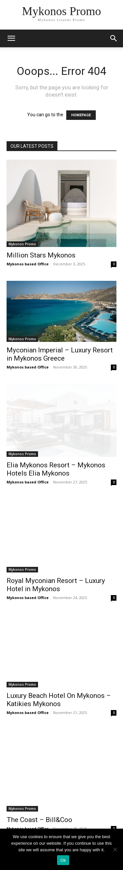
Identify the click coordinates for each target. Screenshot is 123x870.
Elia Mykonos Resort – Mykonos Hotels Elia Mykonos (56, 469)
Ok (63, 860)
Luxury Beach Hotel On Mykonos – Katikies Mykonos (59, 700)
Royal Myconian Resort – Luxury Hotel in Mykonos (56, 585)
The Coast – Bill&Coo (39, 820)
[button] (114, 38)
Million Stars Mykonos (41, 255)
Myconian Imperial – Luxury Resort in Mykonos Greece (60, 354)
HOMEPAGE (81, 115)
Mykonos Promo (22, 244)
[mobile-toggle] (11, 38)
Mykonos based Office (28, 263)
